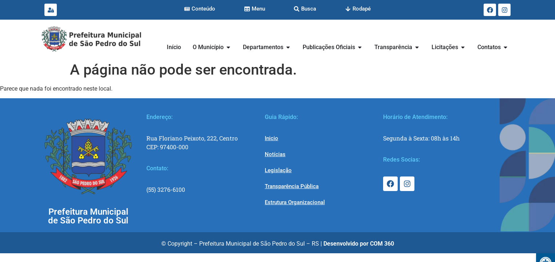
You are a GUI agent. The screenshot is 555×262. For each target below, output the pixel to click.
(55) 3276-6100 (165, 189)
